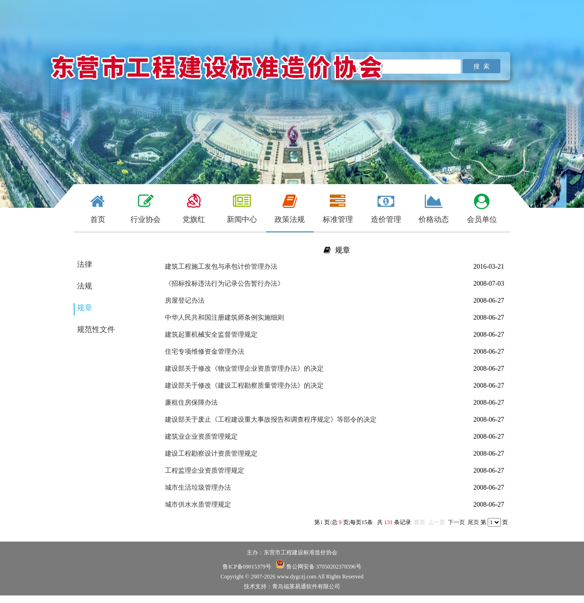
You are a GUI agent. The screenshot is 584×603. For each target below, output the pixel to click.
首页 (419, 522)
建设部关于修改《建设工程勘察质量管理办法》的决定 (244, 385)
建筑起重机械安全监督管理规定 (211, 334)
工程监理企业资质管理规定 (204, 470)
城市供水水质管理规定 (198, 504)
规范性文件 (96, 329)
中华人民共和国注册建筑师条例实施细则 (224, 317)
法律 (84, 264)
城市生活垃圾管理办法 (198, 487)
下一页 (456, 522)
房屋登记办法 (185, 300)
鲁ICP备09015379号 (247, 566)
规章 (84, 308)
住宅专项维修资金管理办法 (204, 351)
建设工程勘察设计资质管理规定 (211, 453)
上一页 (436, 522)
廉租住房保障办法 (191, 402)
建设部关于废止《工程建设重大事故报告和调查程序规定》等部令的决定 (271, 419)
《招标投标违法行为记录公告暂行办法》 (224, 283)
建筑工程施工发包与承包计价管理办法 (221, 266)
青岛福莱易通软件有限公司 (306, 586)
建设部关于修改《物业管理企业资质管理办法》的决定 (244, 368)
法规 (84, 286)
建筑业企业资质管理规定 (201, 436)
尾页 (473, 522)
